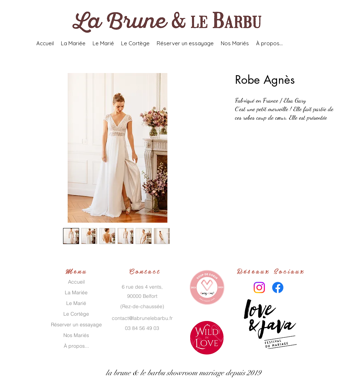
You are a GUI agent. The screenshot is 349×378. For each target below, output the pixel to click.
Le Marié (76, 303)
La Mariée (76, 292)
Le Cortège (76, 314)
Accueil (76, 282)
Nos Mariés (76, 335)
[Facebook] (277, 287)
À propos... (76, 346)
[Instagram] (259, 287)
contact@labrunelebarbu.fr (142, 318)
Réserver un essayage (76, 324)
